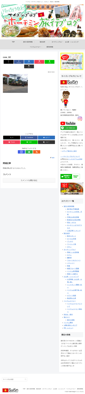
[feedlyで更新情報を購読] (29, 147)
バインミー (71, 263)
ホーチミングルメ (70, 249)
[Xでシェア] (7, 62)
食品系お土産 (71, 298)
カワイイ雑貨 (71, 295)
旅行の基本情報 (69, 206)
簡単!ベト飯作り (72, 274)
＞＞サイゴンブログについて (70, 156)
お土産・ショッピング (71, 276)
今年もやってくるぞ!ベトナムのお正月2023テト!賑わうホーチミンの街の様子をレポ (71, 363)
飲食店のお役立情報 (74, 220)
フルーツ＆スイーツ (74, 260)
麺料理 (69, 258)
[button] (51, 62)
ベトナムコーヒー (70, 301)
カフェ (69, 255)
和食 (68, 266)
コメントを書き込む (29, 176)
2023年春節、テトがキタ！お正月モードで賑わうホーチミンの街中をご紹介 (71, 353)
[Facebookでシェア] (16, 62)
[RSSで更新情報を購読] (33, 147)
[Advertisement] (29, 109)
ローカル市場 (71, 239)
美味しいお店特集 (73, 252)
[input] (14, 379)
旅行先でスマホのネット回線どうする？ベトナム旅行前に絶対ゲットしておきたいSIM (71, 343)
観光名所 (67, 233)
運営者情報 (80, 388)
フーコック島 (71, 244)
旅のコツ (67, 317)
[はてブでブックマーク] (25, 62)
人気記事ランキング (74, 231)
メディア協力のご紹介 (69, 151)
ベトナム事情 (68, 322)
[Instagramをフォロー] (25, 147)
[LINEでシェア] (42, 62)
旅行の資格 (71, 320)
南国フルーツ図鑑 (73, 268)
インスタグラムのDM (75, 159)
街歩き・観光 (68, 314)
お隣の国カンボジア (70, 325)
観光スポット (71, 236)
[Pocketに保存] (33, 62)
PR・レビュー (68, 328)
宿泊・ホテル (71, 222)
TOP (22, 388)
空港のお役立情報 (73, 217)
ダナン (69, 247)
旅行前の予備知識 (73, 209)
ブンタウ (70, 241)
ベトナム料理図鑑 (73, 271)
